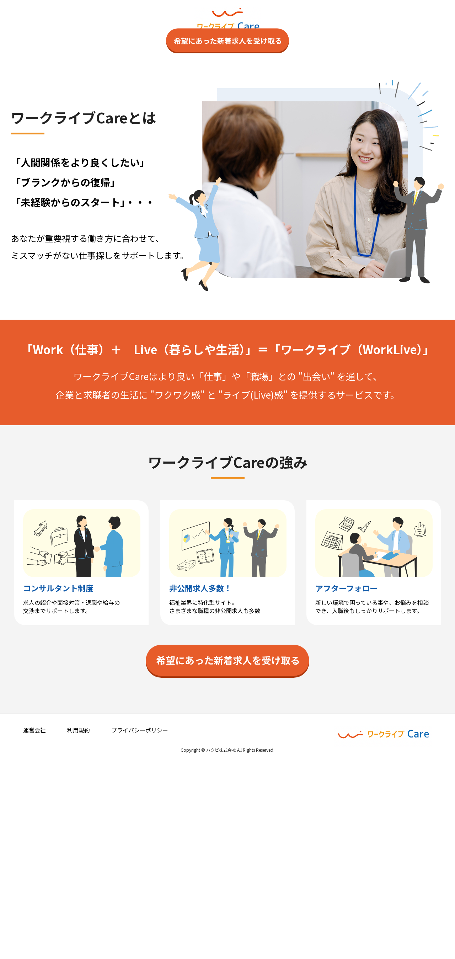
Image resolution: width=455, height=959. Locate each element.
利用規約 (78, 923)
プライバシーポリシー (139, 923)
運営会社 (34, 923)
